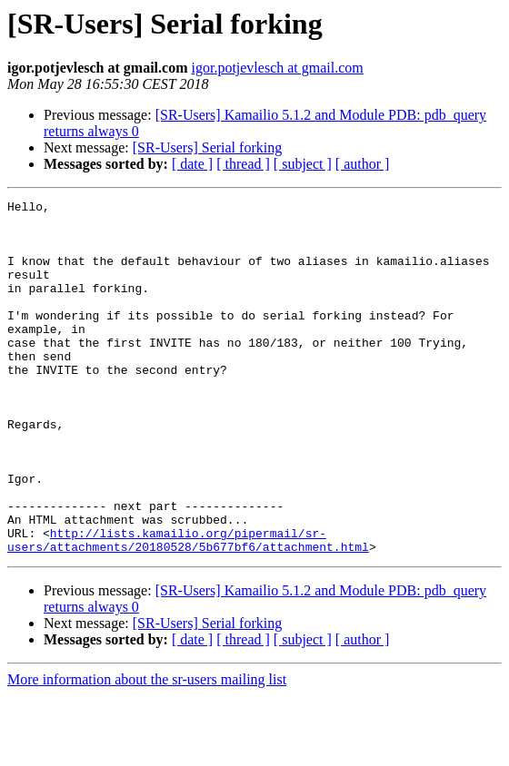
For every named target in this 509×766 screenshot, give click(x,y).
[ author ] (362, 164)
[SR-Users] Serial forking (207, 147)
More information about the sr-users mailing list (146, 750)
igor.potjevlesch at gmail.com (277, 67)
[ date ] (192, 164)
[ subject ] (303, 164)
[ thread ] (243, 164)
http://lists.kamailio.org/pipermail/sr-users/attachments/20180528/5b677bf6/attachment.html (188, 609)
